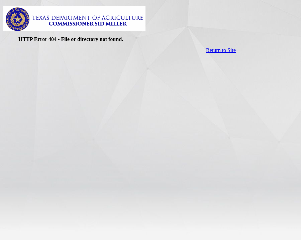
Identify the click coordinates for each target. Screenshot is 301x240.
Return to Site (221, 50)
